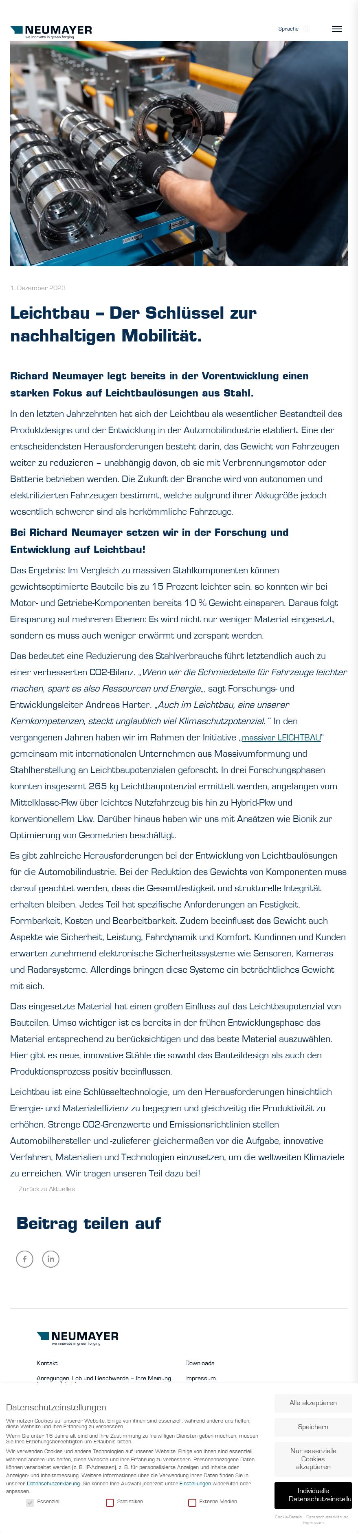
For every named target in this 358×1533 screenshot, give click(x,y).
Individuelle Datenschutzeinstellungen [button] (320, 1498)
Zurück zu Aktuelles (47, 1188)
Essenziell (43, 1504)
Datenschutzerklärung (53, 1486)
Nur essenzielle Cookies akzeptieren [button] (313, 1462)
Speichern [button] (313, 1430)
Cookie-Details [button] (289, 1520)
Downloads (200, 1363)
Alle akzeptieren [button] (313, 1406)
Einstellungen (195, 1486)
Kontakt (47, 1363)
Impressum (200, 1378)
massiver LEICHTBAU (285, 737)
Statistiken (124, 1504)
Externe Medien (212, 1504)
